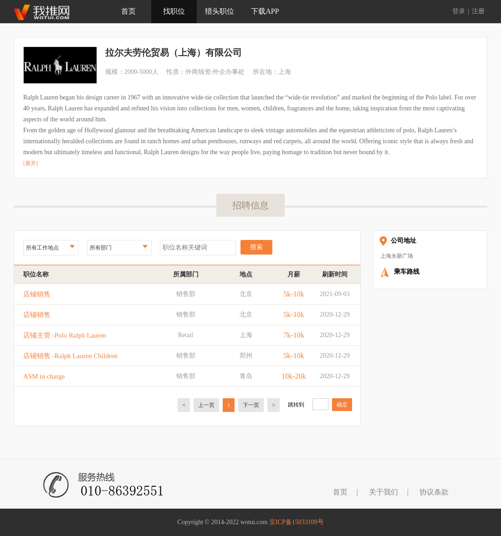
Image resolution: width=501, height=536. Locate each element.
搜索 (256, 247)
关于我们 (383, 492)
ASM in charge (44, 376)
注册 (478, 11)
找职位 (174, 11)
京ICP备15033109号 (296, 522)
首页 (128, 11)
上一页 (206, 405)
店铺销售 (37, 294)
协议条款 (434, 492)
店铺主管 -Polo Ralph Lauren (64, 335)
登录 (458, 11)
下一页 (251, 405)
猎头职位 (219, 11)
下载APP (265, 11)
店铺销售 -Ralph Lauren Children (70, 355)
